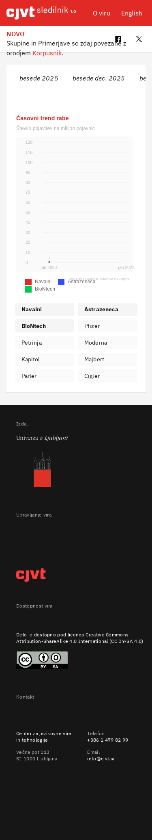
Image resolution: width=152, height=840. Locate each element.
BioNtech (33, 326)
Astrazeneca (101, 309)
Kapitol (30, 359)
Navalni (31, 309)
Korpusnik (47, 53)
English (131, 13)
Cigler (92, 376)
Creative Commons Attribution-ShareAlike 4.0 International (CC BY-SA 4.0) (79, 638)
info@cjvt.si (100, 758)
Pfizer (92, 326)
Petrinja (31, 342)
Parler (29, 376)
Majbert (94, 359)
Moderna (95, 342)
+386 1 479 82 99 (107, 740)
